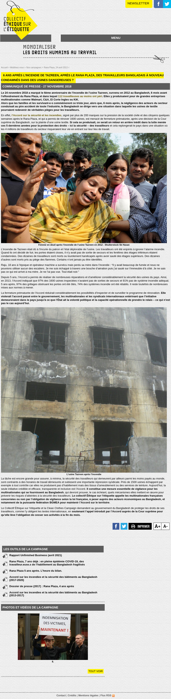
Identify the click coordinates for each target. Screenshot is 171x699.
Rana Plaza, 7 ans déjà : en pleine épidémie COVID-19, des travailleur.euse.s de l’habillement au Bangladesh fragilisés (47, 563)
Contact (61, 695)
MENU (115, 37)
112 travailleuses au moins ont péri (80, 96)
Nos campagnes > (34, 67)
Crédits (72, 695)
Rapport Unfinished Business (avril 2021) (35, 555)
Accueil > (5, 67)
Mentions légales (88, 695)
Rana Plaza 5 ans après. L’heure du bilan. (35, 570)
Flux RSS (108, 695)
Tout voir (96, 671)
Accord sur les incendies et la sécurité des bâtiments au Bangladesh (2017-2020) (53, 578)
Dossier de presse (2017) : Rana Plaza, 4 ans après (41, 586)
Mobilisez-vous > (18, 67)
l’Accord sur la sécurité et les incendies (36, 115)
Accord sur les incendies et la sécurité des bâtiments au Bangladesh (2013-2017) (53, 594)
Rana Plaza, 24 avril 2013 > (56, 67)
